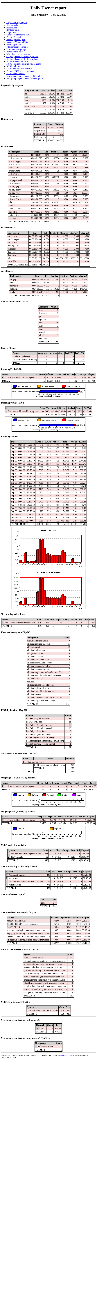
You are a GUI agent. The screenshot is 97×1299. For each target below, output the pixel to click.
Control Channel (13, 37)
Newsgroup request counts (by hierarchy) (24, 76)
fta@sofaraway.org (65, 1055)
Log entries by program (16, 22)
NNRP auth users (13, 66)
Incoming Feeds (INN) (16, 39)
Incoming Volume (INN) (17, 42)
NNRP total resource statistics (19, 69)
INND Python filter (14, 52)
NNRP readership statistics (18, 61)
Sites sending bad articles (17, 47)
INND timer (11, 27)
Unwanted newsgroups (16, 49)
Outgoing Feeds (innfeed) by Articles (22, 56)
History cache (12, 25)
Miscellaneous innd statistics (18, 54)
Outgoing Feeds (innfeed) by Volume (22, 59)
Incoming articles (13, 44)
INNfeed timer (12, 30)
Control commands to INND (18, 35)
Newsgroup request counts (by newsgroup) (24, 78)
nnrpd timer (11, 32)
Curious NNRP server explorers (20, 71)
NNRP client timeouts (15, 73)
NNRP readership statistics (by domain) (23, 64)
